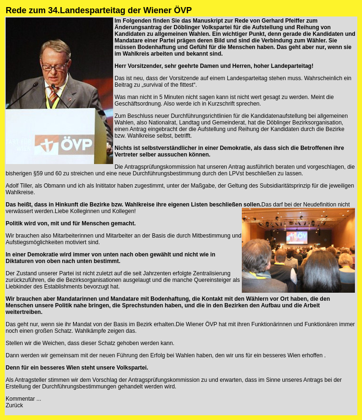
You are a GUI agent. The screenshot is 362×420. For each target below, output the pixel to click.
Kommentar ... (23, 398)
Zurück (14, 405)
